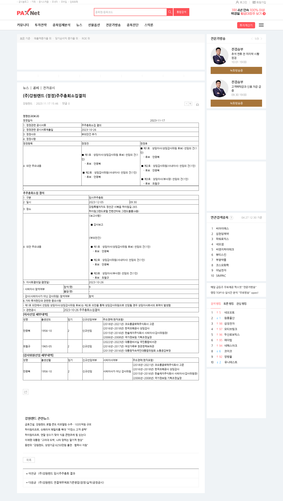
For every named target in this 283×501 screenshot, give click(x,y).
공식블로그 (23, 2)
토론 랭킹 (229, 303)
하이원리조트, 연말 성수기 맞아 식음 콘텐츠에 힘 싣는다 (55, 435)
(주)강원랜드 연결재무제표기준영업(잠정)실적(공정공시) (71, 482)
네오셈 (220, 244)
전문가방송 (113, 25)
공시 (36, 88)
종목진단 (133, 25)
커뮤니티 (23, 25)
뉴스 (79, 25)
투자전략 (41, 25)
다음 (261, 38)
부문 (22, 38)
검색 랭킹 (216, 303)
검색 (170, 12)
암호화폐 (74, 2)
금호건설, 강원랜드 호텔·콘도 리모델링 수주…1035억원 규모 (58, 424)
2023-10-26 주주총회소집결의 (82, 309)
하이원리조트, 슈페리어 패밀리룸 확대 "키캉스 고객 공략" (56, 429)
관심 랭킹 (241, 303)
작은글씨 (186, 104)
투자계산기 (246, 25)
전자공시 (49, 88)
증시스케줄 (44, 2)
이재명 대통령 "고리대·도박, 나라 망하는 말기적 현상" (54, 440)
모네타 (55, 2)
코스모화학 (222, 265)
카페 (34, 2)
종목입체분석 (61, 25)
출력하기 (197, 104)
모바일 (64, 2)
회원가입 (261, 2)
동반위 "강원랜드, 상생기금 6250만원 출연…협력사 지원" (56, 445)
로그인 (243, 2)
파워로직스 (222, 238)
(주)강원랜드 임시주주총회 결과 (56, 473)
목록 (28, 460)
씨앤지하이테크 (225, 249)
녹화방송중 (236, 70)
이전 (252, 38)
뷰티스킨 (221, 254)
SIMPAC (221, 275)
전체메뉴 (261, 25)
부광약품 (221, 259)
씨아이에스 (222, 228)
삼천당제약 (222, 233)
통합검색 (181, 11)
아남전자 (221, 270)
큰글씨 (190, 104)
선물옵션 (94, 25)
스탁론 (148, 25)
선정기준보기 (231, 218)
